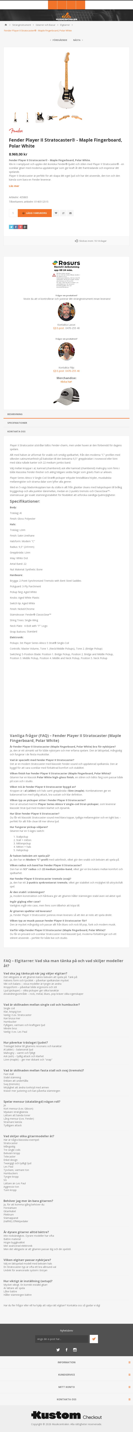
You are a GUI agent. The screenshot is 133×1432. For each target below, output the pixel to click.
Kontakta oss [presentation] (16, 431)
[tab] (66, 414)
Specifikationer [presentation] (17, 422)
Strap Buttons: (18, 631)
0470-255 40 (72, 371)
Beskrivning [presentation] (15, 414)
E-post (58, 328)
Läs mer (14, 186)
